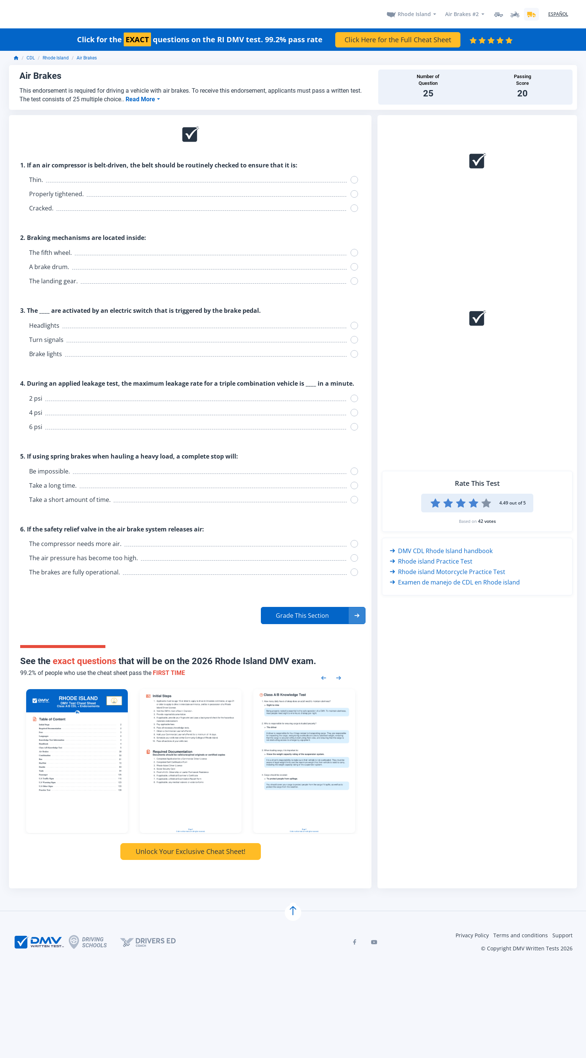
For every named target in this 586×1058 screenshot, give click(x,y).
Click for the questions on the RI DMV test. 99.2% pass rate (200, 38)
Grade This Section (302, 615)
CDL (31, 57)
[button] (313, 614)
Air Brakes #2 (462, 13)
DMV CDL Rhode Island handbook (441, 550)
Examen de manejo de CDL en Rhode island (455, 581)
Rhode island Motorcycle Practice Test (447, 570)
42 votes (487, 520)
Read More (141, 98)
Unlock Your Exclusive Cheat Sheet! (191, 850)
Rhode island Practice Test (431, 560)
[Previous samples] (323, 676)
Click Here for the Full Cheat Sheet (398, 38)
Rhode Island (414, 13)
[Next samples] (338, 676)
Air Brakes (87, 57)
